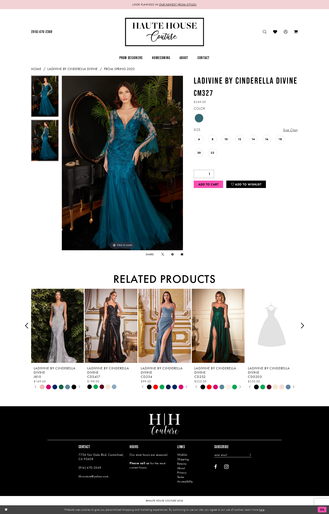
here (261, 509)
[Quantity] (204, 174)
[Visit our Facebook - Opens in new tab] (215, 466)
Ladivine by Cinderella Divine (72, 69)
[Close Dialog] (6, 509)
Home (36, 69)
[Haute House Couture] (164, 32)
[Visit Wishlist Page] (275, 32)
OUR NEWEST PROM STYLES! (178, 4)
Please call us (139, 463)
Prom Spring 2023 (119, 69)
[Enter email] (233, 454)
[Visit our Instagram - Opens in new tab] (226, 466)
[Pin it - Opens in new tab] (172, 254)
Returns (182, 463)
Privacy (182, 472)
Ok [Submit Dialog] (322, 509)
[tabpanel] (45, 98)
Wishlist (182, 455)
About (181, 468)
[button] (286, 32)
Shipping (183, 459)
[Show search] (265, 32)
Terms (180, 477)
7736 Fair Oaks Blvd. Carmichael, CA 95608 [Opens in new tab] (101, 457)
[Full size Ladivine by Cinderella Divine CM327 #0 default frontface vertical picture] (122, 163)
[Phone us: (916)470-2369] (41, 32)
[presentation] (57, 326)
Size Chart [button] (290, 130)
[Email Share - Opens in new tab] (182, 254)
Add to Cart (208, 184)
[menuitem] (41, 32)
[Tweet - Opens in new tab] (162, 254)
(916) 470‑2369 (90, 468)
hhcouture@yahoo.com (93, 476)
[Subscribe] (249, 454)
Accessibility (185, 481)
